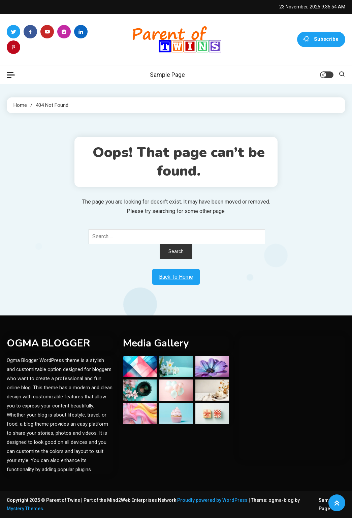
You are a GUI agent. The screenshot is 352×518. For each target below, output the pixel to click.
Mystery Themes (25, 508)
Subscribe (321, 39)
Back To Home (176, 277)
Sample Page (167, 74)
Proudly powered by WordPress (213, 500)
